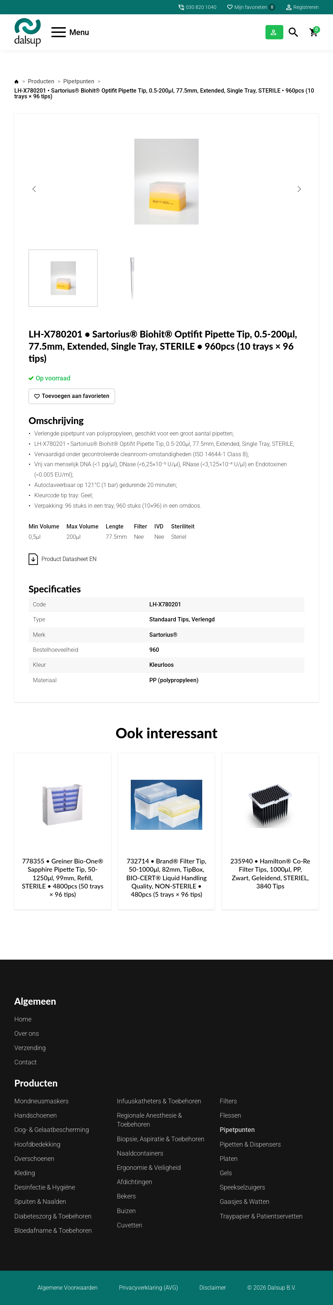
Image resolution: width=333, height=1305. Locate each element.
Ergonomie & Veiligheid (149, 1167)
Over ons (26, 1033)
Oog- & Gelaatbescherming (51, 1129)
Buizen (126, 1211)
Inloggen (265, 32)
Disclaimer (212, 1288)
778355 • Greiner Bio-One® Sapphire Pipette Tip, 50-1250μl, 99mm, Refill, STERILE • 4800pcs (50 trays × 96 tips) (62, 877)
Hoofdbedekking (37, 1144)
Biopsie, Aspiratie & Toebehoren (160, 1139)
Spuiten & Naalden (40, 1201)
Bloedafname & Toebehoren (53, 1230)
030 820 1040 (201, 7)
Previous (34, 188)
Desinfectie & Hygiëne (44, 1187)
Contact (25, 1062)
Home (16, 81)
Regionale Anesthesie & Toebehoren (149, 1120)
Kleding (24, 1173)
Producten (41, 81)
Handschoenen (35, 1115)
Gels (226, 1173)
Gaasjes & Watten (244, 1201)
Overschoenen (34, 1158)
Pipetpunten (78, 81)
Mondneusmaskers (41, 1101)
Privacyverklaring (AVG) (148, 1288)
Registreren (306, 7)
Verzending (30, 1048)
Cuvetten (129, 1225)
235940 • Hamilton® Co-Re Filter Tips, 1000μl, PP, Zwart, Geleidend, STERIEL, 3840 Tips (270, 873)
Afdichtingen (134, 1182)
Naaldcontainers (140, 1153)
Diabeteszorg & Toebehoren (52, 1216)
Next (299, 188)
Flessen (230, 1115)
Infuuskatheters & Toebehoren (159, 1101)
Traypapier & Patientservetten (261, 1216)
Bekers (126, 1196)
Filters (228, 1101)
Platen (229, 1158)
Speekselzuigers (242, 1187)
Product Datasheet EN (68, 559)
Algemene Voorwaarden (68, 1288)
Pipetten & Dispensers (250, 1144)
